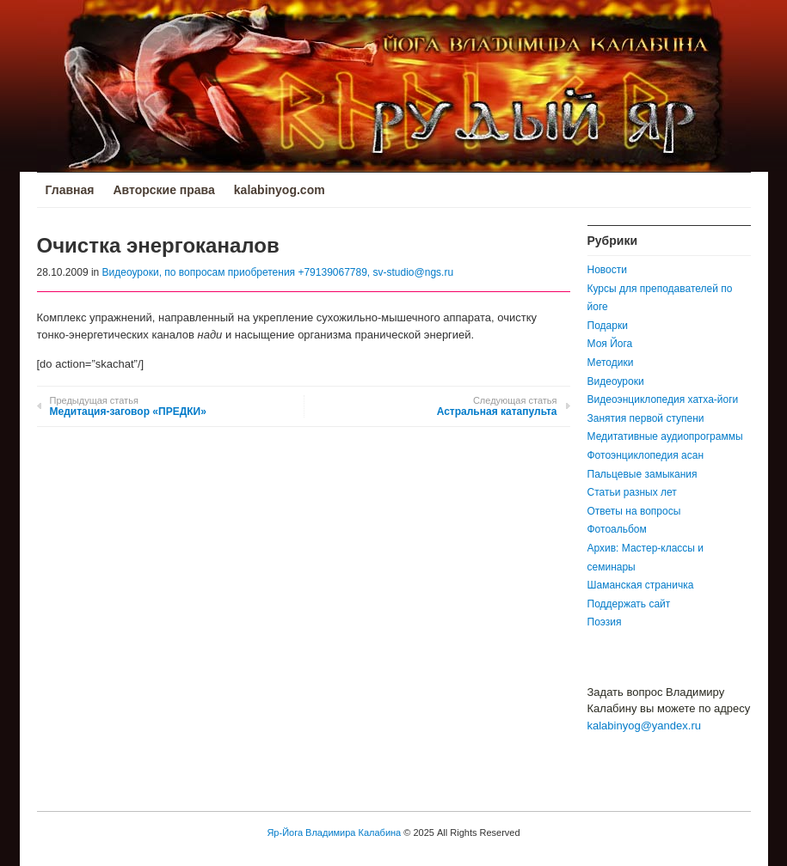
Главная (70, 190)
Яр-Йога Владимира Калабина (334, 832)
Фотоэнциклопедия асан (645, 455)
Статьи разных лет (632, 492)
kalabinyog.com (279, 190)
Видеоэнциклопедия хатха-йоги (663, 399)
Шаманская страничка (640, 585)
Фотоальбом (617, 529)
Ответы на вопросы (634, 511)
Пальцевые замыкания (642, 474)
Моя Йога (610, 344)
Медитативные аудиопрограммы (665, 436)
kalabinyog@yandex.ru (644, 725)
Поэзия (604, 622)
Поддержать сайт (629, 604)
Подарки (607, 326)
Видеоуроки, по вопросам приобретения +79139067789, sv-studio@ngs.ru (278, 272)
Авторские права (163, 190)
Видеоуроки (615, 381)
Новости (607, 270)
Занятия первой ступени (645, 418)
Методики (610, 363)
